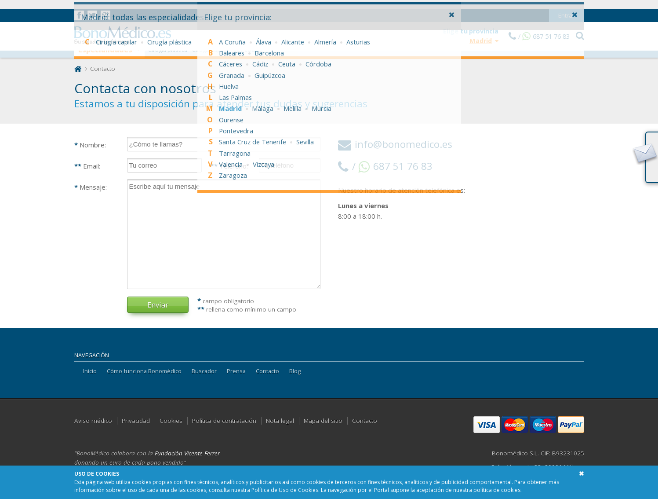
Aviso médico (93, 421)
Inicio (90, 371)
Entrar (566, 7)
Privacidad (136, 421)
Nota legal (280, 421)
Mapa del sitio (323, 421)
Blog (295, 371)
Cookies (171, 421)
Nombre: (90, 144)
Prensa (236, 371)
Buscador (204, 371)
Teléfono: (229, 165)
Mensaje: (90, 187)
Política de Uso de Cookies (284, 490)
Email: (87, 165)
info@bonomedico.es (395, 144)
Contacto (267, 371)
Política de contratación (224, 421)
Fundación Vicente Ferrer (187, 453)
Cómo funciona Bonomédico (144, 371)
